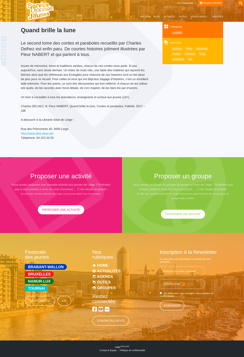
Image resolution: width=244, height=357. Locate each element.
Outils (183, 16)
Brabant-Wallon (46, 267)
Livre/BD (177, 32)
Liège (122, 347)
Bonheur (177, 49)
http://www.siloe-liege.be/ (37, 133)
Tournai (36, 288)
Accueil (145, 16)
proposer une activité (61, 209)
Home (102, 265)
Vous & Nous (198, 16)
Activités (169, 16)
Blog (157, 16)
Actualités (109, 271)
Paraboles (202, 49)
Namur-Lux (39, 281)
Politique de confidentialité (132, 350)
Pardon (176, 54)
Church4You (40, 300)
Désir (189, 49)
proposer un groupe (183, 214)
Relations (190, 54)
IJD (64, 300)
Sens (202, 54)
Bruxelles (39, 274)
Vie (190, 59)
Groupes (217, 16)
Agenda (105, 276)
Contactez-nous (110, 320)
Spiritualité (178, 59)
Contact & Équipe (108, 350)
